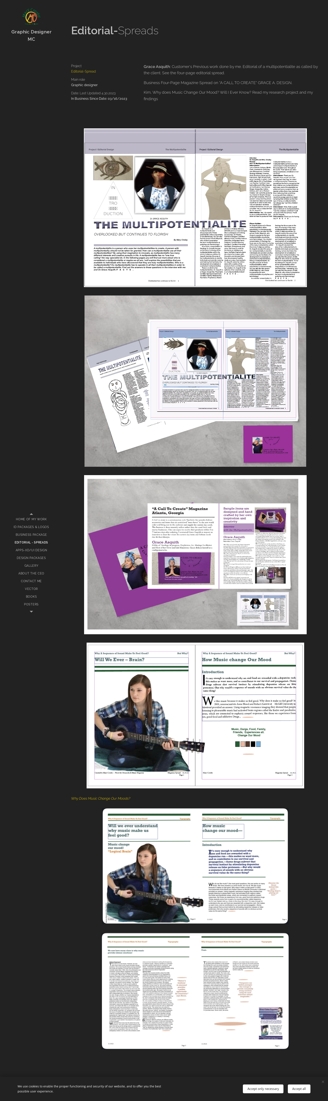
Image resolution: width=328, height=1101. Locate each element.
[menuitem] (31, 519)
